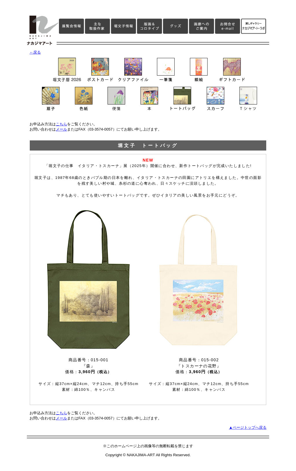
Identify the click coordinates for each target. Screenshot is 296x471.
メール (61, 129)
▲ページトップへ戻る (248, 427)
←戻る (35, 52)
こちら (61, 124)
